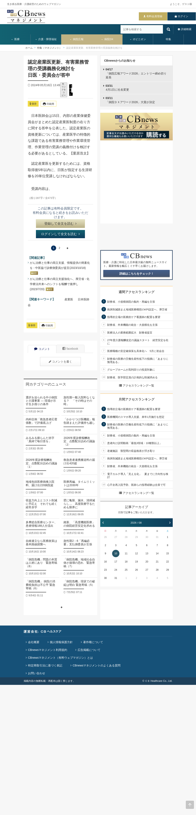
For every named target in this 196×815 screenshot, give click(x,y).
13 (146, 553)
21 (157, 561)
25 (126, 569)
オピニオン (138, 39)
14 (157, 553)
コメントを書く (60, 361)
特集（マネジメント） (49, 47)
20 (146, 561)
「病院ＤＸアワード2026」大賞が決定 (130, 100)
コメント (42, 349)
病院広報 (77, 39)
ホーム (29, 47)
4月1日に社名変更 (117, 87)
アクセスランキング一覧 (136, 385)
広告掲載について (89, 650)
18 (126, 561)
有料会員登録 (154, 16)
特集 (168, 39)
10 (115, 553)
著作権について (93, 642)
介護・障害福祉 (46, 39)
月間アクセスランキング (137, 399)
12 (136, 553)
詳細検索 (186, 29)
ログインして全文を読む (60, 234)
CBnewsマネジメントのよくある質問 (96, 665)
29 (136, 537)
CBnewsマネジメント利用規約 (47, 650)
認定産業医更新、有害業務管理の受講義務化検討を (94, 47)
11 (126, 553)
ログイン (183, 16)
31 (157, 537)
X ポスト (70, 90)
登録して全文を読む (60, 223)
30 (146, 537)
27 (115, 537)
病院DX (107, 39)
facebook (70, 348)
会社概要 (33, 642)
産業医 (69, 299)
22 (167, 561)
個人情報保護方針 (61, 642)
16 (105, 561)
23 (105, 569)
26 (105, 537)
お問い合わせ (36, 673)
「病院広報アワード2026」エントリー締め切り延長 (136, 73)
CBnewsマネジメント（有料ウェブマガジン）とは (60, 657)
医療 (15, 39)
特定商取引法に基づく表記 (45, 665)
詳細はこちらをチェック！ (136, 273)
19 (136, 561)
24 (115, 569)
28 (126, 537)
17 (115, 561)
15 (167, 553)
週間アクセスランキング (137, 292)
